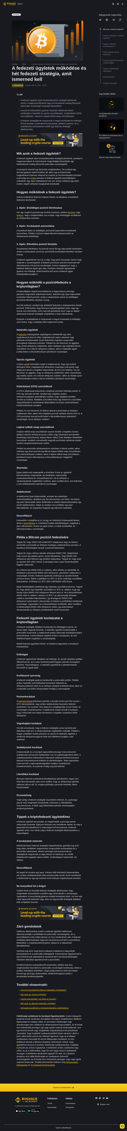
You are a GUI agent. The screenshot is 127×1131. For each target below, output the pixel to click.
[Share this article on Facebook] (107, 20)
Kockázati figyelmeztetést (43, 1065)
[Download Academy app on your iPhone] (20, 1111)
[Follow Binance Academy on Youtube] (107, 1098)
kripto (33, 178)
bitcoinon (71, 212)
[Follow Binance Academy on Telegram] (103, 1098)
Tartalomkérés (70, 1103)
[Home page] (9, 4)
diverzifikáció (29, 523)
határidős (22, 334)
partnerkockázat (25, 701)
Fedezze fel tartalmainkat (63, 1088)
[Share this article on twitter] (100, 20)
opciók (26, 364)
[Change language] (117, 4)
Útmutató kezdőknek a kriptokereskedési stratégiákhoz (45, 1008)
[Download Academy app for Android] (33, 1111)
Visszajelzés (69, 1107)
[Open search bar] (112, 4)
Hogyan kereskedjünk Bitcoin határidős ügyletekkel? (43, 990)
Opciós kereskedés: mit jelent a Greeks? (38, 999)
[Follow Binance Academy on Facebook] (96, 1098)
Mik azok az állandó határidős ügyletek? (38, 1003)
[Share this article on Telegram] (113, 20)
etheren (20, 215)
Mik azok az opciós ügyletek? (33, 994)
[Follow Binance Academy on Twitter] (100, 1098)
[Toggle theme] (122, 4)
